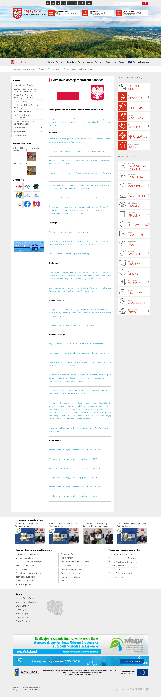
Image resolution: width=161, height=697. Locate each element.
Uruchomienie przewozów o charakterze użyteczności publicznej (72, 325)
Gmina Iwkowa (22, 617)
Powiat (121, 62)
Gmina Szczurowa (23, 621)
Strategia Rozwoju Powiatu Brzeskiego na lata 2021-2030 (26, 90)
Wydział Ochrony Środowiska (121, 573)
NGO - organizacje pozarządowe (21, 116)
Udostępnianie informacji (71, 569)
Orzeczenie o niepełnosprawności (75, 562)
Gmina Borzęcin (22, 606)
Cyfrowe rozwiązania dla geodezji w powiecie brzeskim (69, 232)
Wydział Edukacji (116, 569)
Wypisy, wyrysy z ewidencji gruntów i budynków (27, 556)
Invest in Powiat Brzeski (24, 101)
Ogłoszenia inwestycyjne (71, 573)
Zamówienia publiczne (70, 577)
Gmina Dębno (21, 610)
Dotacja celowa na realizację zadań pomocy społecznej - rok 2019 (73, 459)
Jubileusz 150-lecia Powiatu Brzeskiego (26, 106)
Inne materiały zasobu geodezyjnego (25, 567)
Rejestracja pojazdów (25, 581)
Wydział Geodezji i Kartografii (121, 554)
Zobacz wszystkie (116, 577)
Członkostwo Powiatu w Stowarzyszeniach (24, 122)
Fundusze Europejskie (138, 62)
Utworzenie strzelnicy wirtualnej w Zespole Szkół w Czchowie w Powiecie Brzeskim (79, 198)
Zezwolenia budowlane (25, 577)
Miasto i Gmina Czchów (26, 602)
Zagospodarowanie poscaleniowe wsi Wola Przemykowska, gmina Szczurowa (77, 344)
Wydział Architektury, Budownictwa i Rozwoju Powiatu (123, 564)
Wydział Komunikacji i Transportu (123, 558)
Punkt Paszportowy (24, 584)
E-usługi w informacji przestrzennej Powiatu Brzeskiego (69, 254)
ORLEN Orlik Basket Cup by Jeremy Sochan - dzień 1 (27, 149)
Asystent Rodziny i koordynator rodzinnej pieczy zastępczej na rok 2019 (75, 450)
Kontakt (64, 581)
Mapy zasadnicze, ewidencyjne (29, 562)
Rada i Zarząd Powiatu (75, 62)
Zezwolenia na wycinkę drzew (28, 573)
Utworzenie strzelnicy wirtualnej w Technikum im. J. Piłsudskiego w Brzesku (76, 151)
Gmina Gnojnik (22, 613)
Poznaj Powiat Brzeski (23, 85)
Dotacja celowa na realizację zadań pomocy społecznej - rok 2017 (73, 496)
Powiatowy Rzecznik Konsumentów (69, 556)
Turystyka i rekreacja (22, 111)
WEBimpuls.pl (139, 689)
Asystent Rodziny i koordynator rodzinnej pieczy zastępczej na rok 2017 (75, 487)
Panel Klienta (111, 62)
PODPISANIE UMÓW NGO (23, 164)
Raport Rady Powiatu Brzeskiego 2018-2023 (23, 96)
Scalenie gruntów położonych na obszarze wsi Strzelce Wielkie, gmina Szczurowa (79, 353)
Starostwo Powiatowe (56, 62)
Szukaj (145, 3)
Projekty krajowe (21, 128)
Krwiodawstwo (20, 135)
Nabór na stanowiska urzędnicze (74, 565)
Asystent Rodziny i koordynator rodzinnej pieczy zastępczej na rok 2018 (75, 468)
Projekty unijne (20, 131)
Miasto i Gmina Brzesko (26, 598)
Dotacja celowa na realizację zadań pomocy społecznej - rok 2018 (73, 478)
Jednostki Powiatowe (95, 62)
